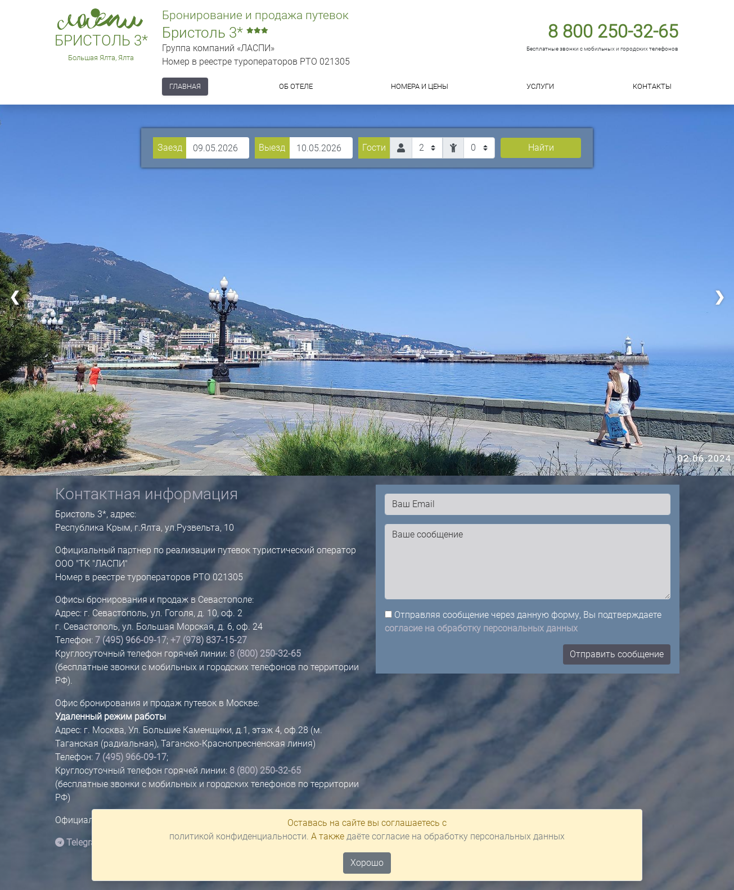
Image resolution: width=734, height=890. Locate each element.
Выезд (272, 147)
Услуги (540, 86)
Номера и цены (419, 86)
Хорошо (367, 862)
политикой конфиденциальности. (239, 836)
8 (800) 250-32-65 (265, 653)
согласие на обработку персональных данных (481, 628)
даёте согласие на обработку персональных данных (455, 836)
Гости (374, 147)
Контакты (652, 86)
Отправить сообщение (617, 654)
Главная (185, 86)
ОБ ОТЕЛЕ (296, 86)
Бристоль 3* (101, 40)
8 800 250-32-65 (613, 31)
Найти (541, 147)
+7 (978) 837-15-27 (208, 640)
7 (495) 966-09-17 (130, 640)
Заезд (169, 147)
